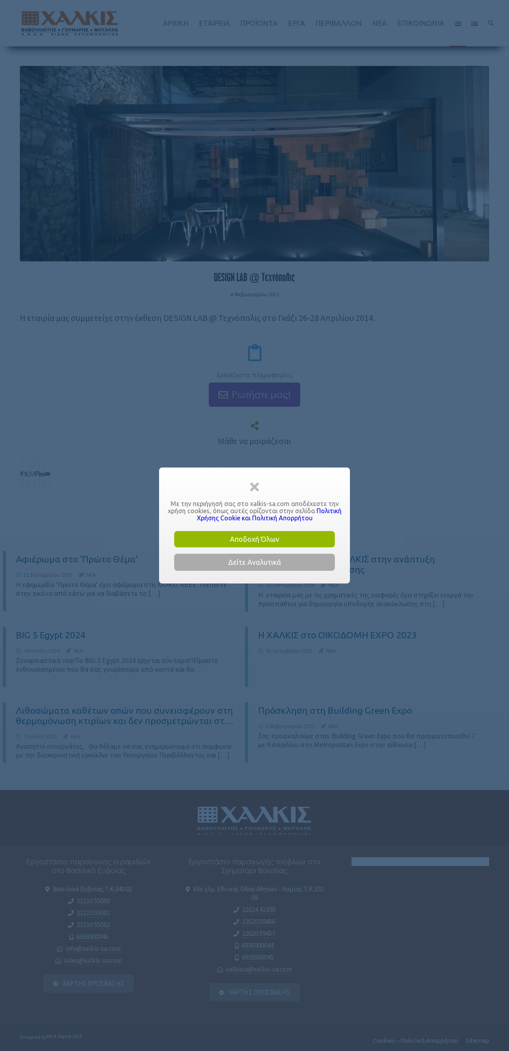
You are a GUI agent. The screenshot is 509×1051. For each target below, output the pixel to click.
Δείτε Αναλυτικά (254, 562)
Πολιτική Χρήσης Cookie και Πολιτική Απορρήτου (269, 514)
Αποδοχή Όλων (254, 539)
